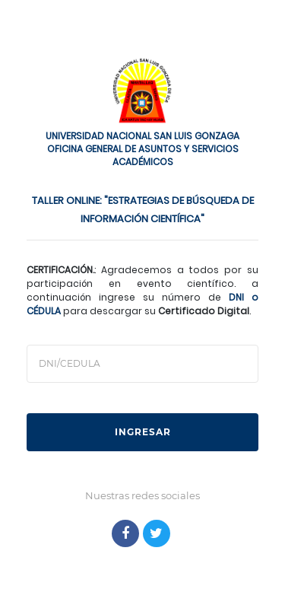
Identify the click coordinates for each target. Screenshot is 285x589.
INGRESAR (143, 432)
